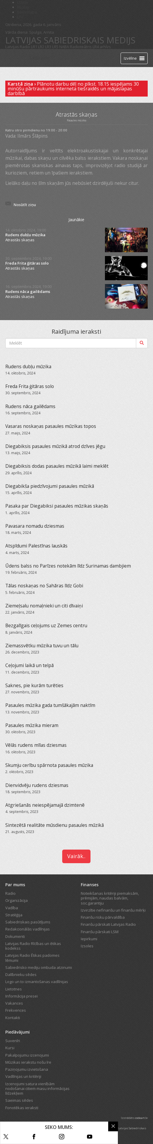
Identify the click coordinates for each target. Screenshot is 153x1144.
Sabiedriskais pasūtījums (27, 922)
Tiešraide (39, 58)
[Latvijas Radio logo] (16, 58)
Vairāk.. (76, 856)
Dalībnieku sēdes (21, 974)
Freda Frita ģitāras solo (27, 263)
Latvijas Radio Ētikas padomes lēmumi (32, 958)
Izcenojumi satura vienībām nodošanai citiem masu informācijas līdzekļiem (37, 1088)
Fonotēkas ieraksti (21, 1107)
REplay (23, 7)
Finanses (89, 884)
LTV (20, 16)
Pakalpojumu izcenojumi (27, 1055)
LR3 (48, 46)
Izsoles (87, 946)
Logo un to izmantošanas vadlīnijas (36, 981)
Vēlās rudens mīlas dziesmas (36, 745)
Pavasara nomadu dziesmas (34, 526)
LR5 (55, 46)
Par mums (15, 884)
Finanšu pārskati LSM (100, 931)
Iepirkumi (89, 938)
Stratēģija (13, 915)
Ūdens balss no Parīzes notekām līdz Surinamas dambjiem (68, 566)
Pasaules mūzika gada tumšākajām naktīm (50, 705)
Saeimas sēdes (19, 1100)
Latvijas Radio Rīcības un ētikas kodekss (33, 946)
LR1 (34, 46)
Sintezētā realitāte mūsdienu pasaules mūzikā (54, 825)
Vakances (14, 1003)
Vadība (11, 907)
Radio (10, 893)
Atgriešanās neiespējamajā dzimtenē (45, 805)
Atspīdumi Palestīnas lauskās (36, 545)
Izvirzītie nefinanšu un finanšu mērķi (113, 910)
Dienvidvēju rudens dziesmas (36, 785)
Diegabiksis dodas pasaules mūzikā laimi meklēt (56, 466)
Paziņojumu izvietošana (26, 1069)
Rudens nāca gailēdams (27, 291)
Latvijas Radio (17, 46)
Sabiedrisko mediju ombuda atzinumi (38, 967)
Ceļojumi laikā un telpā (29, 665)
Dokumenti (15, 936)
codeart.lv (141, 1118)
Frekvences (15, 1010)
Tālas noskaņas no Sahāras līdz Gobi (44, 585)
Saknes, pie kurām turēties (34, 685)
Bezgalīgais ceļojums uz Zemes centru (46, 625)
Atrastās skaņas (19, 239)
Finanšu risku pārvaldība (103, 917)
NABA (64, 46)
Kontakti (12, 1017)
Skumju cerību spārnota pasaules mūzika (49, 765)
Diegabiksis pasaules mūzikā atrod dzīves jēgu (55, 446)
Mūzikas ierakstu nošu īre (28, 1062)
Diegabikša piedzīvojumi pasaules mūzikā (49, 486)
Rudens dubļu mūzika (25, 234)
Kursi (9, 1047)
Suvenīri (12, 1040)
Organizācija (16, 900)
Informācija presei (21, 996)
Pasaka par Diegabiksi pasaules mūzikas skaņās (56, 506)
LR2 (41, 46)
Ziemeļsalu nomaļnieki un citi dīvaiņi (44, 605)
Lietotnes (13, 989)
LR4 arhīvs (102, 46)
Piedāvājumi (17, 1032)
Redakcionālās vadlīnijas (27, 929)
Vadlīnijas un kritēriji (23, 1076)
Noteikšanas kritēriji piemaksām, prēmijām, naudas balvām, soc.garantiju (110, 898)
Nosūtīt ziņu (25, 204)
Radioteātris (81, 46)
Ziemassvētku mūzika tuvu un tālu (41, 645)
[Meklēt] (142, 343)
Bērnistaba (27, 12)
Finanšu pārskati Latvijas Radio (108, 924)
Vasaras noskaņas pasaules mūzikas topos (50, 426)
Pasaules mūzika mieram (31, 725)
